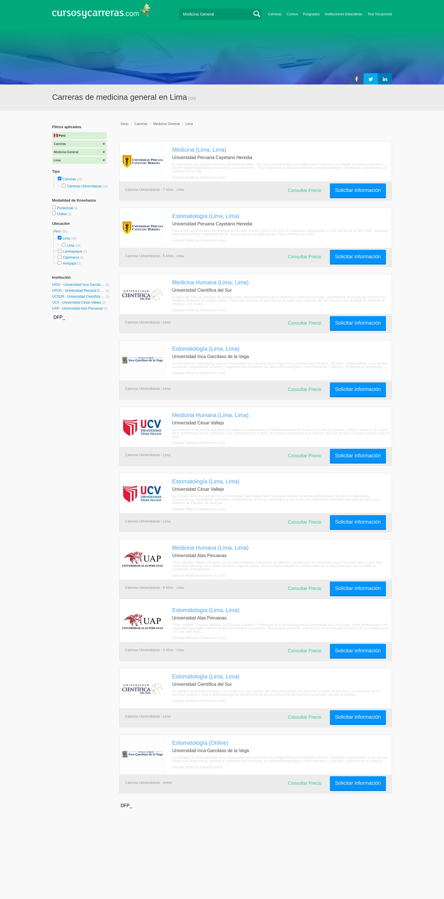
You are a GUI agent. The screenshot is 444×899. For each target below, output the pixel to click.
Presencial (65, 208)
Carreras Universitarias (84, 186)
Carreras (274, 14)
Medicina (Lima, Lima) (199, 150)
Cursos (292, 14)
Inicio (125, 124)
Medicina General (166, 124)
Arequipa (69, 263)
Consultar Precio (304, 190)
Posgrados (311, 14)
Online (62, 214)
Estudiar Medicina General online (197, 767)
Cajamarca (71, 257)
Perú (58, 231)
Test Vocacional (380, 14)
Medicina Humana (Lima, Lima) (210, 282)
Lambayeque (72, 251)
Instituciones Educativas (343, 14)
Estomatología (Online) (200, 743)
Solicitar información (358, 190)
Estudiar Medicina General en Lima (198, 177)
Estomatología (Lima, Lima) (206, 216)
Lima (66, 238)
